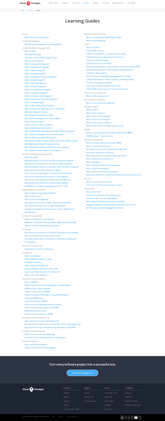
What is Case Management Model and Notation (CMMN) (109, 133)
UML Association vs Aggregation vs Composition (45, 109)
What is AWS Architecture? (97, 96)
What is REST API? (93, 192)
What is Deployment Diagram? (37, 67)
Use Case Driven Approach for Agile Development (45, 206)
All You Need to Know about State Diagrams (43, 150)
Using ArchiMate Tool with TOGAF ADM (41, 269)
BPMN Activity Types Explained (38, 288)
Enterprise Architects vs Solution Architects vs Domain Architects (113, 175)
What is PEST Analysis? (95, 113)
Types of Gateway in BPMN (36, 301)
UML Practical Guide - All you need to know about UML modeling (51, 141)
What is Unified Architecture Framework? (103, 165)
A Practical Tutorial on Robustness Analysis (104, 185)
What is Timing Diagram (34, 102)
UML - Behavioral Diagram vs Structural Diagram (44, 134)
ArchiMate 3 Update (33, 262)
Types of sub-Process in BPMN (37, 291)
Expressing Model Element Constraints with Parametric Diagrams (52, 167)
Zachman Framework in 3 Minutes (100, 152)
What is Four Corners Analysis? (99, 122)
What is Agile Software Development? (40, 193)
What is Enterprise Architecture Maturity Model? (106, 156)
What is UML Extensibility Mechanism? (40, 137)
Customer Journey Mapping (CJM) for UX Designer (45, 337)
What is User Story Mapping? (37, 199)
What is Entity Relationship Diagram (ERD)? (104, 37)
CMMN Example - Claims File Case (99, 136)
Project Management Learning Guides (43, 44)
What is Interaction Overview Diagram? (41, 99)
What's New (53, 3)
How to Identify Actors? (35, 121)
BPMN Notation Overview (35, 311)
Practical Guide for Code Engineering (101, 198)
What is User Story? (33, 196)
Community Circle (111, 393)
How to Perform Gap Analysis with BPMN (42, 307)
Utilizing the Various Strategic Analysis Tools (105, 126)
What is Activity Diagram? (35, 86)
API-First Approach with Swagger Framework (104, 208)
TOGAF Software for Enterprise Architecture (105, 57)
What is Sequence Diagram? (36, 93)
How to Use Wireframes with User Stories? (42, 236)
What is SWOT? (92, 110)
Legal (53, 416)
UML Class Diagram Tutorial (36, 112)
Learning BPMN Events (34, 298)
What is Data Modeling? (96, 40)
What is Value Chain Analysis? (98, 116)
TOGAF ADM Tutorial (95, 50)
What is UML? (30, 51)
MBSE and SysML (31, 157)
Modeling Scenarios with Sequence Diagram (43, 170)
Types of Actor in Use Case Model (39, 125)
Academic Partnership (132, 405)
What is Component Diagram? (37, 64)
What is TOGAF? (93, 47)
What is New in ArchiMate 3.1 (37, 275)
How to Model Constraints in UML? (39, 115)
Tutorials (76, 3)
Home (23, 10)
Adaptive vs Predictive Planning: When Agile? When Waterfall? (51, 222)
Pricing (95, 3)
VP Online (131, 3)
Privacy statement (72, 416)
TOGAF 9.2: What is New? (96, 73)
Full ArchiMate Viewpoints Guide (38, 259)
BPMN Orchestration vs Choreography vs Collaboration (48, 285)
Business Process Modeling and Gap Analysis (43, 304)
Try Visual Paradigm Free (82, 373)
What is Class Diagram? (34, 61)
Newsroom (129, 397)
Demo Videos (109, 401)
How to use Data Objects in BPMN (39, 314)
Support (86, 3)
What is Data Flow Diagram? (36, 344)
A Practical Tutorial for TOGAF (99, 63)
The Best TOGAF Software (97, 60)
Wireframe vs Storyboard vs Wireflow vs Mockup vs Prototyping (51, 232)
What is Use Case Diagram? (36, 83)
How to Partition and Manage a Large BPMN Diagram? (47, 295)
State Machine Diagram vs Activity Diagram (43, 118)
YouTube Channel (131, 401)
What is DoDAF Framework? (97, 168)
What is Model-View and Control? (38, 128)
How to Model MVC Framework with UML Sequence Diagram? (50, 131)
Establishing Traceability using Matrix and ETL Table (46, 186)
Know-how (108, 397)
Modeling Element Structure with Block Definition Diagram (49, 160)
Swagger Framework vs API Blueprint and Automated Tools (111, 205)
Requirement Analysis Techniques (39, 249)
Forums (86, 393)
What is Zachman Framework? (98, 146)
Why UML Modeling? (33, 54)
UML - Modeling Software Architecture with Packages (47, 147)
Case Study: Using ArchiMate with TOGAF (103, 86)
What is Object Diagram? (35, 70)
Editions (66, 397)
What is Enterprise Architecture (99, 159)
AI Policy (61, 416)
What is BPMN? (31, 282)
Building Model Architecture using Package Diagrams (47, 183)
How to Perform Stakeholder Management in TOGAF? (108, 76)
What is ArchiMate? (33, 256)
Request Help (88, 397)
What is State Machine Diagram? (38, 89)
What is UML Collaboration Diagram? (40, 105)
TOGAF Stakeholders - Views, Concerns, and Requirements (110, 79)
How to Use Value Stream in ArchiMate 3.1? (43, 272)
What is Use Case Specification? (99, 182)
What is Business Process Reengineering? (42, 321)
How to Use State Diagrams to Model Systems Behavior (48, 180)
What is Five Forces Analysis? (98, 119)
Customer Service (90, 401)
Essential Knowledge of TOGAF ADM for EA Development (109, 70)
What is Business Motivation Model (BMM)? (104, 143)
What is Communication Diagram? (38, 96)
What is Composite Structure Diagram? (41, 77)
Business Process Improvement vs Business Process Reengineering (52, 324)
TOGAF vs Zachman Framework (99, 82)
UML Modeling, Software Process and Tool (42, 144)
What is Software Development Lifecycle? (42, 225)
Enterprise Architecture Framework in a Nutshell (106, 149)
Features (65, 3)
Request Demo (118, 3)
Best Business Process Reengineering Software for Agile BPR (50, 327)
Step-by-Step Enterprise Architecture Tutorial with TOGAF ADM (113, 66)
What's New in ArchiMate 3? (36, 265)
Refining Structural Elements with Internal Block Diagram (48, 164)
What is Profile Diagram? (35, 80)
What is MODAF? (93, 162)
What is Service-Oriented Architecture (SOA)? (105, 201)
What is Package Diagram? (35, 73)
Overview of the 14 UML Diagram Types (41, 57)
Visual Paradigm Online (72, 409)
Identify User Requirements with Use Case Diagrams (46, 176)
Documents (109, 409)
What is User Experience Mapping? (100, 103)
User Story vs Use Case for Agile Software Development (48, 202)
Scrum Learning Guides (37, 37)
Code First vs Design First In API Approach (103, 195)
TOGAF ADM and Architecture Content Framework (107, 89)
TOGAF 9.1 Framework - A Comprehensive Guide (106, 54)
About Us (128, 393)
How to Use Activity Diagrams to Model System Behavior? (49, 173)
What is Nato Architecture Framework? (102, 172)
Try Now (105, 3)
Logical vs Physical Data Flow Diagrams (40, 347)
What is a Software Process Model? (39, 219)
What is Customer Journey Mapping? (40, 334)
